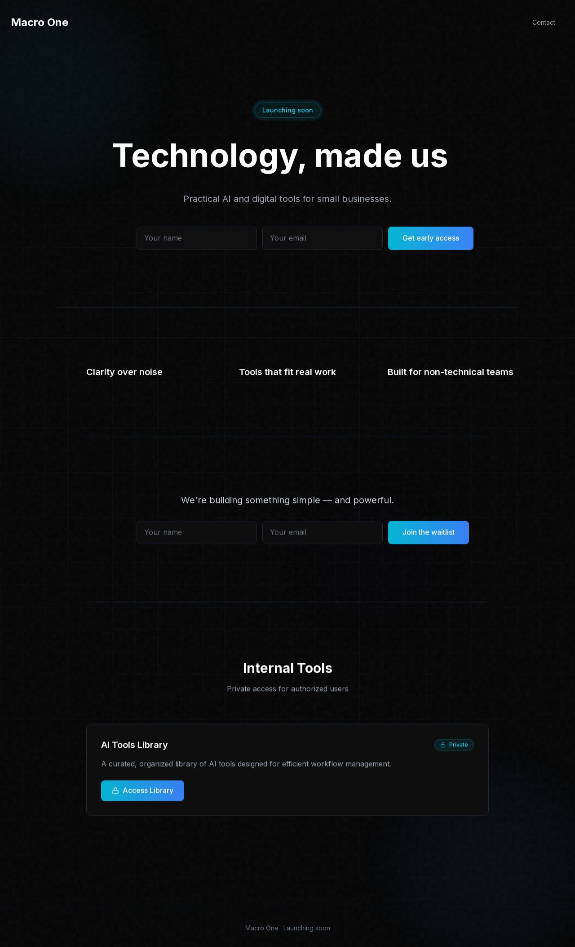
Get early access (430, 243)
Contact (543, 22)
